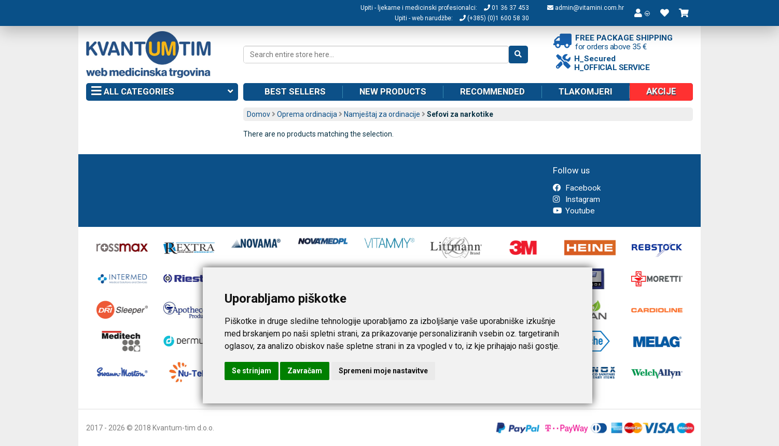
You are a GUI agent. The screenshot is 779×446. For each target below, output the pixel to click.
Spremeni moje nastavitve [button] (383, 371)
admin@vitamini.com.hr (585, 7)
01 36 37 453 (506, 7)
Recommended (492, 91)
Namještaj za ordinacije (382, 114)
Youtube (574, 210)
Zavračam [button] (304, 371)
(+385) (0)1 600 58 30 (494, 18)
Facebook (577, 188)
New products (392, 91)
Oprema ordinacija (307, 114)
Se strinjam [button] (251, 371)
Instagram (576, 199)
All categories (162, 92)
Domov (258, 114)
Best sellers (295, 91)
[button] (642, 13)
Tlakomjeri (586, 91)
